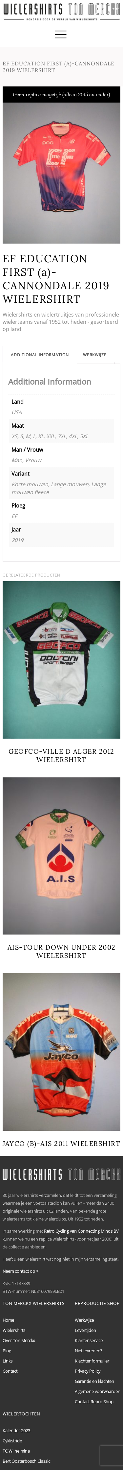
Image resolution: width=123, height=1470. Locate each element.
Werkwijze (95, 355)
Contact (10, 1371)
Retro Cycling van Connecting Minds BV (81, 1231)
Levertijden (85, 1330)
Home (8, 1320)
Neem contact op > (20, 1271)
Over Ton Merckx (19, 1340)
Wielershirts (14, 1330)
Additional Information (40, 355)
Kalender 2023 (16, 1431)
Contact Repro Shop (94, 1402)
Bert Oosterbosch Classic (26, 1461)
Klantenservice (89, 1340)
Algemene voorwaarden (97, 1391)
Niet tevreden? (88, 1351)
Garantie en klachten (94, 1381)
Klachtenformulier (92, 1361)
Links (7, 1361)
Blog (7, 1351)
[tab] (40, 355)
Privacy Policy (87, 1371)
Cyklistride (12, 1441)
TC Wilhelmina (16, 1451)
